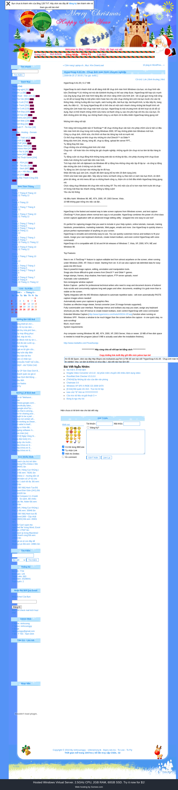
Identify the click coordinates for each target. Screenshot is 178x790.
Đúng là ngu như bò (75, 399)
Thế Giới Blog (18, 124)
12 (24, 304)
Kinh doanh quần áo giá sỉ (23, 374)
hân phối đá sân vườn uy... (24, 343)
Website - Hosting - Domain (24, 132)
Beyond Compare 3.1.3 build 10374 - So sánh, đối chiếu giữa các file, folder (25, 499)
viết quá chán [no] (20, 433)
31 (16, 312)
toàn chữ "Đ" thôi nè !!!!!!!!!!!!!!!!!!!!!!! (82, 392)
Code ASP (16, 140)
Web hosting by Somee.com (89, 787)
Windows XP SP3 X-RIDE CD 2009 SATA (85, 386)
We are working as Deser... (24, 422)
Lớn (145, 79)
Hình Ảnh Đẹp (18, 112)
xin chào (16, 400)
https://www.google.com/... (24, 403)
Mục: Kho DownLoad (94, 65)
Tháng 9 (15, 230)
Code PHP (17, 143)
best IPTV (16, 386)
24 (16, 309)
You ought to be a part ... (23, 416)
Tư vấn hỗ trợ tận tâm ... (23, 327)
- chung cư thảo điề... (21, 427)
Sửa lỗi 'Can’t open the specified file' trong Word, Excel (26, 526)
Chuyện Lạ (17, 93)
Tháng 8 (23, 193)
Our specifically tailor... (22, 405)
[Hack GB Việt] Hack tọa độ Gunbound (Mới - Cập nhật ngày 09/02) (24, 516)
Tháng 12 (25, 195)
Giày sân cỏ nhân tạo (21, 359)
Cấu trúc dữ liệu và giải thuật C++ (82, 395)
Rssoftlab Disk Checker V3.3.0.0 (81, 376)
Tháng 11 (16, 195)
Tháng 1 (15, 207)
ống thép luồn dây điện (22, 352)
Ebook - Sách (18, 168)
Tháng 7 (15, 193)
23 (12, 309)
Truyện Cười (17, 102)
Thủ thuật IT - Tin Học (22, 127)
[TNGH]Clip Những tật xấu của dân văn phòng (87, 379)
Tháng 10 (32, 193)
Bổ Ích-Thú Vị (18, 151)
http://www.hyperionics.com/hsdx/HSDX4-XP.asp (110, 314)
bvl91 (94, 75)
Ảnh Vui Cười (18, 108)
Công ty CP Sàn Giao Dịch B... (26, 371)
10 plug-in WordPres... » (153, 65)
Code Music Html (19, 146)
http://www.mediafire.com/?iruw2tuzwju (81, 343)
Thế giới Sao (18, 115)
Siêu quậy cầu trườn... (22, 442)
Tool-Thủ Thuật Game (22, 157)
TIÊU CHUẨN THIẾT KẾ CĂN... (26, 362)
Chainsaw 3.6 (73, 383)
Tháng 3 (31, 223)
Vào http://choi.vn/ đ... (22, 445)
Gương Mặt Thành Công (23, 178)
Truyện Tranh (18, 105)
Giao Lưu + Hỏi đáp (21, 171)
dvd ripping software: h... (23, 430)
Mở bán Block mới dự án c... (24, 340)
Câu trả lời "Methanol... (22, 397)
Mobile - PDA (18, 162)
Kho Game (17, 154)
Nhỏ (163, 79)
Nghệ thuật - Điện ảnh (22, 96)
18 (21, 307)
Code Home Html (20, 148)
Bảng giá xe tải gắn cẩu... (23, 349)
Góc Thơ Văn (18, 99)
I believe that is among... (23, 411)
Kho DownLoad (19, 118)
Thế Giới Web (18, 121)
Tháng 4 (15, 202)
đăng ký (73, 3)
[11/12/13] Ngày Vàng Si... (24, 436)
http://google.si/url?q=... (22, 408)
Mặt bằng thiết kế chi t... (23, 324)
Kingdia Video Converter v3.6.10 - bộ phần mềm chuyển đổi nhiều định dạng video (103, 373)
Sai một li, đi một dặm (76, 370)
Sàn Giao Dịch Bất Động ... (24, 377)
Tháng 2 (23, 214)
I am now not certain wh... (23, 419)
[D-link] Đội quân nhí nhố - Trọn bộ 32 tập (85, 389)
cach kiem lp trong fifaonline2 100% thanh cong (25, 534)
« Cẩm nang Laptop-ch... (74, 65)
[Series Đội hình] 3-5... (22, 439)
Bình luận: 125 (18, 574)
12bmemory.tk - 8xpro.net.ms (102, 750)
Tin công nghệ (18, 89)
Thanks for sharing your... (23, 413)
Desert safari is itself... (22, 424)
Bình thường (153, 79)
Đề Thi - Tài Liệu (19, 165)
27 (29, 309)
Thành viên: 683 (19, 576)
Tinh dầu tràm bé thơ (21, 356)
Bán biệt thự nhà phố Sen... (24, 330)
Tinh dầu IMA (18, 380)
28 (32, 309)
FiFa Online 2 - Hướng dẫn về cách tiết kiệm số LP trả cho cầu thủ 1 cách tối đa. (25, 479)
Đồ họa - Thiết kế (20, 138)
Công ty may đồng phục (22, 333)
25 (21, 309)
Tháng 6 (15, 228)
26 (24, 309)
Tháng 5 (23, 226)
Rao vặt (15, 175)
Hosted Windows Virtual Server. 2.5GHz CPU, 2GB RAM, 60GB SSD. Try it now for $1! (89, 782)
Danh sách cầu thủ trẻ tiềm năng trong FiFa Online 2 (24, 462)
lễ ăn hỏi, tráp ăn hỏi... (22, 337)
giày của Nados (19, 383)
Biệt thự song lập (19, 346)
